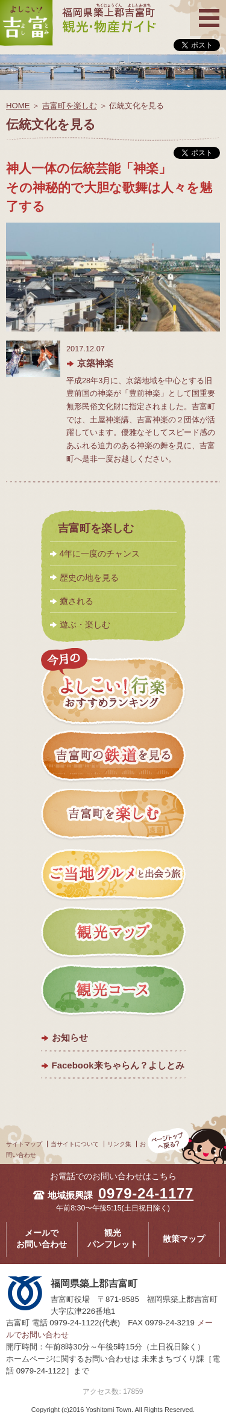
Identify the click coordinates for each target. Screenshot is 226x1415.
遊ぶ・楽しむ (85, 624)
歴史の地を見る (89, 577)
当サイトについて (75, 1144)
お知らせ (70, 1037)
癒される (76, 601)
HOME (18, 105)
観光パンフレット (112, 1238)
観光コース (113, 991)
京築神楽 (95, 363)
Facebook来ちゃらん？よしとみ (118, 1065)
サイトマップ (24, 1144)
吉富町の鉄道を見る (113, 757)
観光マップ (113, 932)
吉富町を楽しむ (69, 105)
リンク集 (119, 1144)
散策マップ (184, 1239)
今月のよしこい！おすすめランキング (113, 687)
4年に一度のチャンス (100, 553)
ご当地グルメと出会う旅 (113, 874)
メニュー (208, 8)
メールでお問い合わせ (41, 1238)
